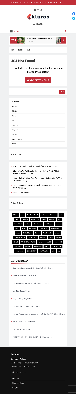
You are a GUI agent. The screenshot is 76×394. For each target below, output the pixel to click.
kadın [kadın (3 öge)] (23, 228)
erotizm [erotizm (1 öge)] (27, 224)
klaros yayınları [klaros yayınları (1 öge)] (55, 228)
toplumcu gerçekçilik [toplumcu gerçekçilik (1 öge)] (45, 242)
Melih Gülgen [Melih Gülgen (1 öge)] (27, 233)
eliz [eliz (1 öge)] (59, 219)
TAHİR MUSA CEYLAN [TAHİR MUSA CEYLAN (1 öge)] (28, 242)
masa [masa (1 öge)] (18, 233)
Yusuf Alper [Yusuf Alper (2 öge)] (37, 246)
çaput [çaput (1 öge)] (46, 246)
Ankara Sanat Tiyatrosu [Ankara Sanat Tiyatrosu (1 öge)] (49, 215)
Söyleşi (15, 130)
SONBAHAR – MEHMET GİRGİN (41, 39)
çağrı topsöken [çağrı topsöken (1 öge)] (56, 246)
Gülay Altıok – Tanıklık (21, 193)
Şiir (13, 120)
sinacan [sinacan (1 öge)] (42, 237)
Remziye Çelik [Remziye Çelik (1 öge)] (47, 233)
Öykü (14, 116)
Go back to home (38, 80)
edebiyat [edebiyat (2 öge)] (51, 219)
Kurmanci (15, 107)
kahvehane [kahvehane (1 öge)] (32, 228)
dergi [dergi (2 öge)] (44, 219)
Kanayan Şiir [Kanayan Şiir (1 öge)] (43, 228)
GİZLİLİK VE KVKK (19, 372)
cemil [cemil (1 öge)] (16, 219)
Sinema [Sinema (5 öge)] (58, 237)
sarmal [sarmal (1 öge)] (57, 233)
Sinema (15, 125)
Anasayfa (15, 378)
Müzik (14, 111)
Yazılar (14, 144)
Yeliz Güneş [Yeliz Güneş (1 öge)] (17, 246)
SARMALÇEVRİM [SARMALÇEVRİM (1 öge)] (20, 237)
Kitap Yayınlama (18, 383)
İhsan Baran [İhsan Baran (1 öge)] (19, 251)
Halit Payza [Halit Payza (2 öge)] (48, 224)
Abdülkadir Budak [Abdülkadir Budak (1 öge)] (32, 215)
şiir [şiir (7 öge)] (59, 251)
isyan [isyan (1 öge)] (16, 228)
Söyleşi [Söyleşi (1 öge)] (15, 242)
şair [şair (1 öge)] (53, 251)
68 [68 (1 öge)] (22, 215)
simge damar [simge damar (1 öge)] (33, 237)
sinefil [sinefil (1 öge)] (51, 237)
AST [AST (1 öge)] (61, 215)
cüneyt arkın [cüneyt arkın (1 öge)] (35, 219)
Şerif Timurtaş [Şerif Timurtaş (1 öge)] (44, 251)
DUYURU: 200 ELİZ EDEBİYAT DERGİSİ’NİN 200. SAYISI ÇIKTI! (34, 2)
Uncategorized (17, 139)
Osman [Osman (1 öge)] (37, 233)
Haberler (15, 102)
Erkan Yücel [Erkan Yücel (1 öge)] (18, 224)
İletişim (15, 388)
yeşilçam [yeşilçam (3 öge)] (27, 246)
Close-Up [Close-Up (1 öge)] (25, 219)
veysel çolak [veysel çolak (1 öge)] (58, 242)
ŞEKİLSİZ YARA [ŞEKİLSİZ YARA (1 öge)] (31, 251)
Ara (62, 92)
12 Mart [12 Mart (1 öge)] (15, 215)
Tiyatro (14, 134)
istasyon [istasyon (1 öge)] (58, 224)
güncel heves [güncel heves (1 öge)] (37, 224)
